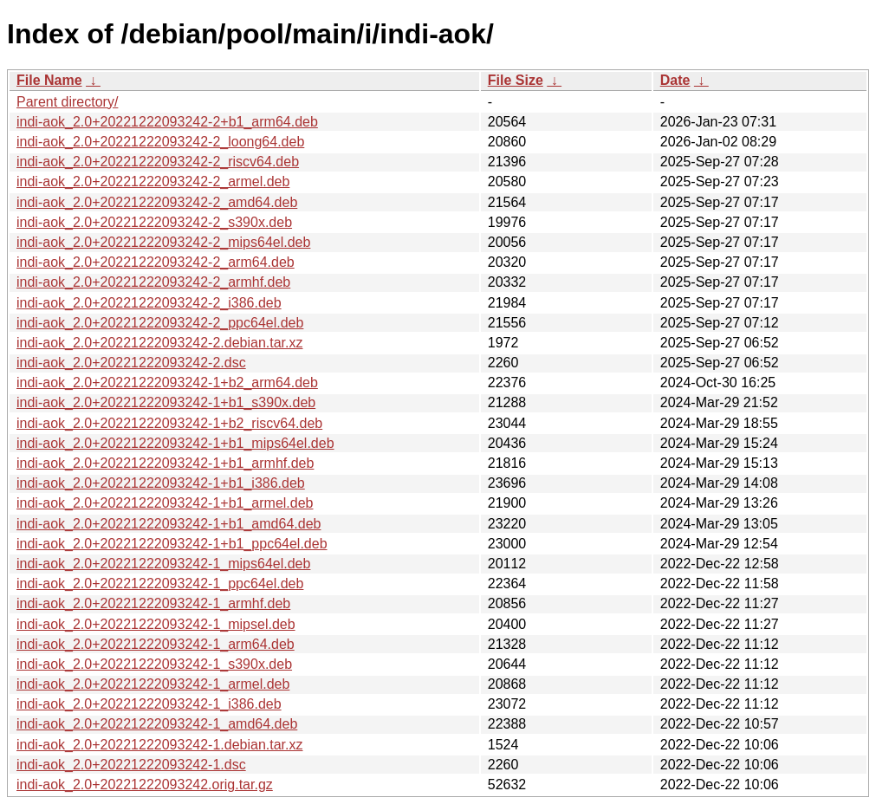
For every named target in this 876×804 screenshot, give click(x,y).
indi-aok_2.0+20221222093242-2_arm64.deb (155, 262)
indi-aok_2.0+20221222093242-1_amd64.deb (156, 723)
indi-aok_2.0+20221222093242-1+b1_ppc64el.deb (172, 543)
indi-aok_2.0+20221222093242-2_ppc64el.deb (159, 322)
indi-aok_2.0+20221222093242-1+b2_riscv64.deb (169, 423)
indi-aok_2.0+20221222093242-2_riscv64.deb (157, 161)
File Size (515, 80)
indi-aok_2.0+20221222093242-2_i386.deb (149, 302)
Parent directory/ (67, 101)
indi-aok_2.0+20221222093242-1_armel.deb (152, 684)
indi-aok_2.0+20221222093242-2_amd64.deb (156, 202)
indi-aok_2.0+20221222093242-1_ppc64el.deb (159, 583)
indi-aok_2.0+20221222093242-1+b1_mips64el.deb (175, 443)
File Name (49, 80)
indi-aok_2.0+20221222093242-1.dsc (131, 764)
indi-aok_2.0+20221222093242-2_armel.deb (152, 181)
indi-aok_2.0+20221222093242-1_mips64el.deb (163, 563)
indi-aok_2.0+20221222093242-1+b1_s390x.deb (165, 402)
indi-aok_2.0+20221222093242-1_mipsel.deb (155, 624)
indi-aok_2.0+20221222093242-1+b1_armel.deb (165, 503)
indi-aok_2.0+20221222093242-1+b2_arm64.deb (167, 382)
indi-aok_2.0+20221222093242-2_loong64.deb (160, 141)
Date (675, 80)
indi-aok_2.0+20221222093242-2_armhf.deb (153, 282)
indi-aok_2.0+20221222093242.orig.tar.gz (144, 784)
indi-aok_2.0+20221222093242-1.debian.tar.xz (159, 744)
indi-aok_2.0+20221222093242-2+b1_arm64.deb (167, 121)
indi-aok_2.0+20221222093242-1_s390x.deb (154, 664)
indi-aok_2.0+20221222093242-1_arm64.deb (155, 644)
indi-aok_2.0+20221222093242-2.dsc (131, 362)
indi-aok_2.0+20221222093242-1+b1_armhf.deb (165, 463)
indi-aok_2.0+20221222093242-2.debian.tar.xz (159, 342)
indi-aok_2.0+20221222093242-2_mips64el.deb (163, 242)
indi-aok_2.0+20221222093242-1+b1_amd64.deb (168, 523)
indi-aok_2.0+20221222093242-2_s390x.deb (154, 222)
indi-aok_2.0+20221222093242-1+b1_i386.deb (160, 483)
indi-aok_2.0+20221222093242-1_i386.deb (149, 704)
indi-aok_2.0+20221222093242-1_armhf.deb (153, 603)
